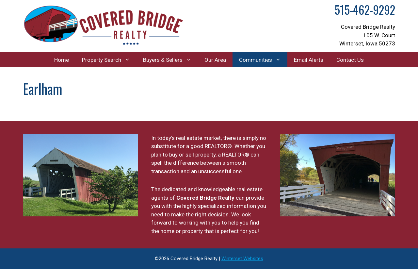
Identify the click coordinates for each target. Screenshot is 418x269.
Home (61, 60)
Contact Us (350, 60)
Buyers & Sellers (170, 59)
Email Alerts (308, 60)
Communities (263, 59)
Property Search (109, 59)
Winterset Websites (242, 258)
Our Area (215, 60)
